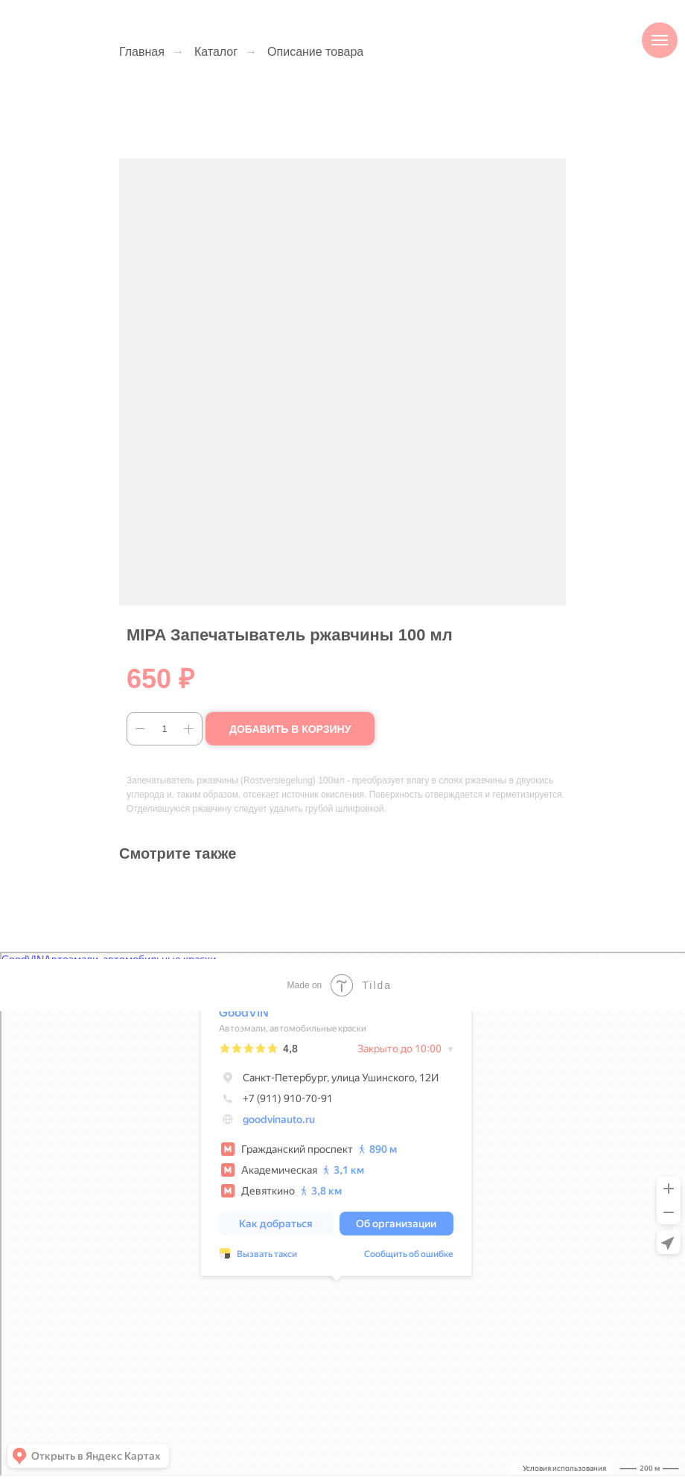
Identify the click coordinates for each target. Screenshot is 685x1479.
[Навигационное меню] (659, 40)
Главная (142, 51)
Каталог (216, 51)
